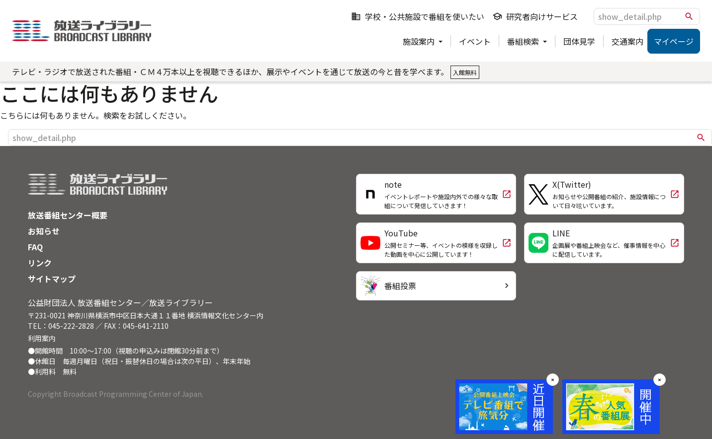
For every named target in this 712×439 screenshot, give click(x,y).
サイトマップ (52, 279)
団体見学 (579, 41)
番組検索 (524, 41)
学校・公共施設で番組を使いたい (417, 16)
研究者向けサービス (535, 16)
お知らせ (44, 231)
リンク (40, 263)
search (689, 16)
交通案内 (627, 41)
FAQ (35, 247)
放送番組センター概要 (67, 215)
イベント (475, 41)
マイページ (674, 41)
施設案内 (420, 41)
